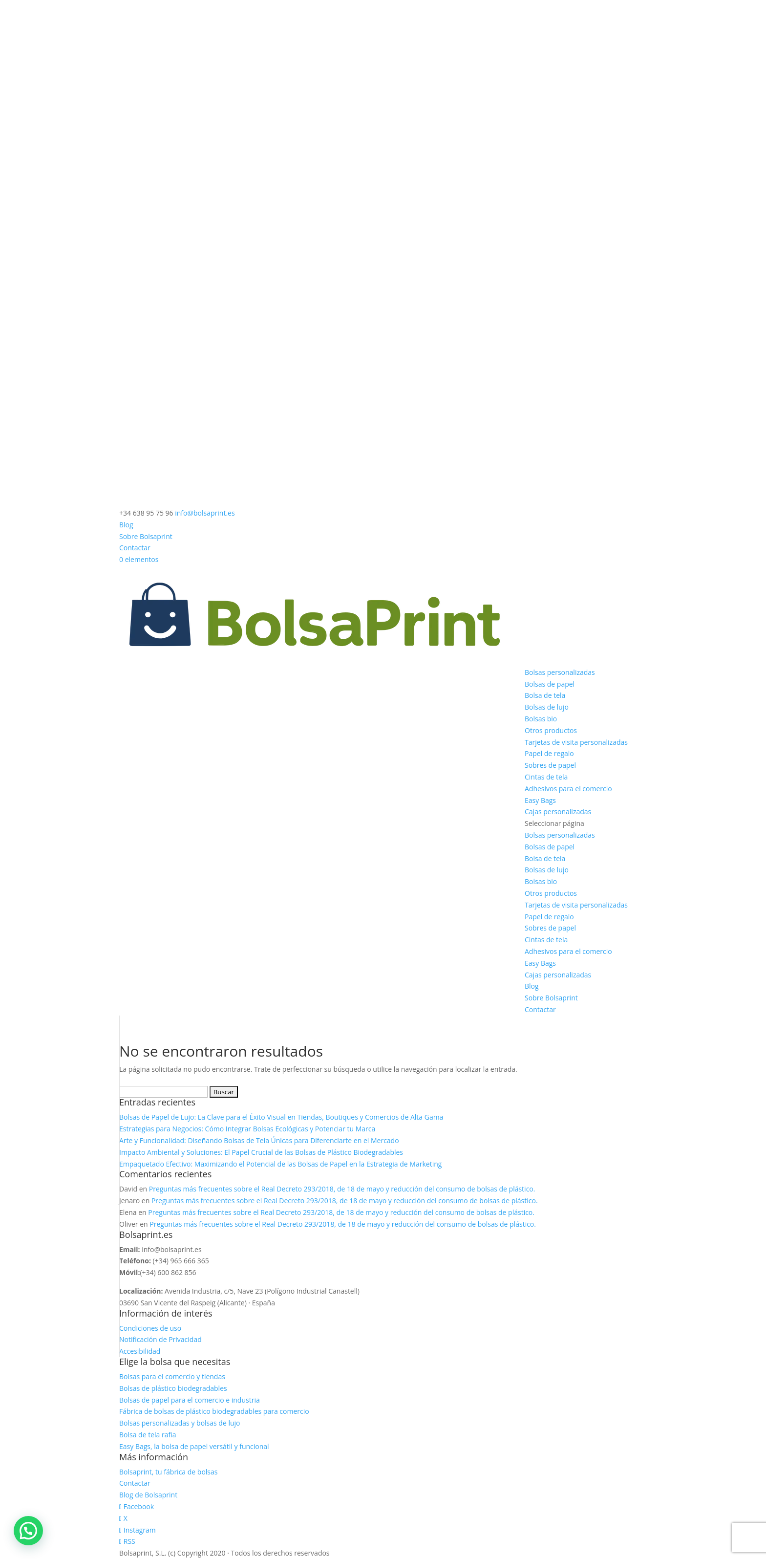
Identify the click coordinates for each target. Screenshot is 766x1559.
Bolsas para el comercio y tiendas (172, 1376)
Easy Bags (540, 800)
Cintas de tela (546, 776)
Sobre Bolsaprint (145, 536)
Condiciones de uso (150, 1328)
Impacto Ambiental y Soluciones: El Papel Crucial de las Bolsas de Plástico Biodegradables (261, 1152)
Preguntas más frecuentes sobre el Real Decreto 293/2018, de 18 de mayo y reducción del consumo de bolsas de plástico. (342, 1188)
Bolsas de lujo (547, 707)
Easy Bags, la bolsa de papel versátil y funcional (194, 1446)
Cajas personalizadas (558, 811)
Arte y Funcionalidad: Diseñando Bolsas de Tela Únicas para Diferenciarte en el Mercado (259, 1140)
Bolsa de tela (545, 695)
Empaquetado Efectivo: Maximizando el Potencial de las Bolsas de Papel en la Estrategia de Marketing (281, 1164)
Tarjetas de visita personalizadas (576, 742)
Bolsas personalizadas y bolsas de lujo (179, 1423)
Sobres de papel (550, 765)
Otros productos (551, 730)
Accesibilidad (139, 1351)
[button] (28, 1530)
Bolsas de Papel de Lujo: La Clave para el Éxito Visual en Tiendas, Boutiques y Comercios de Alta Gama (281, 1117)
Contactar (134, 547)
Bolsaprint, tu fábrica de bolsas (168, 1471)
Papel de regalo (549, 753)
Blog (126, 524)
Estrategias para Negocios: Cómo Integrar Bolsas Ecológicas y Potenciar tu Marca (247, 1128)
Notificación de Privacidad (160, 1339)
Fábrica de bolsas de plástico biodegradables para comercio (214, 1411)
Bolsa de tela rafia (147, 1434)
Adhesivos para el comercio (568, 788)
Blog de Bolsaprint (148, 1494)
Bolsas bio (541, 718)
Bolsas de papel (549, 684)
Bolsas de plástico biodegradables (173, 1388)
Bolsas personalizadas (560, 672)
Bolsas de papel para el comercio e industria (189, 1400)
